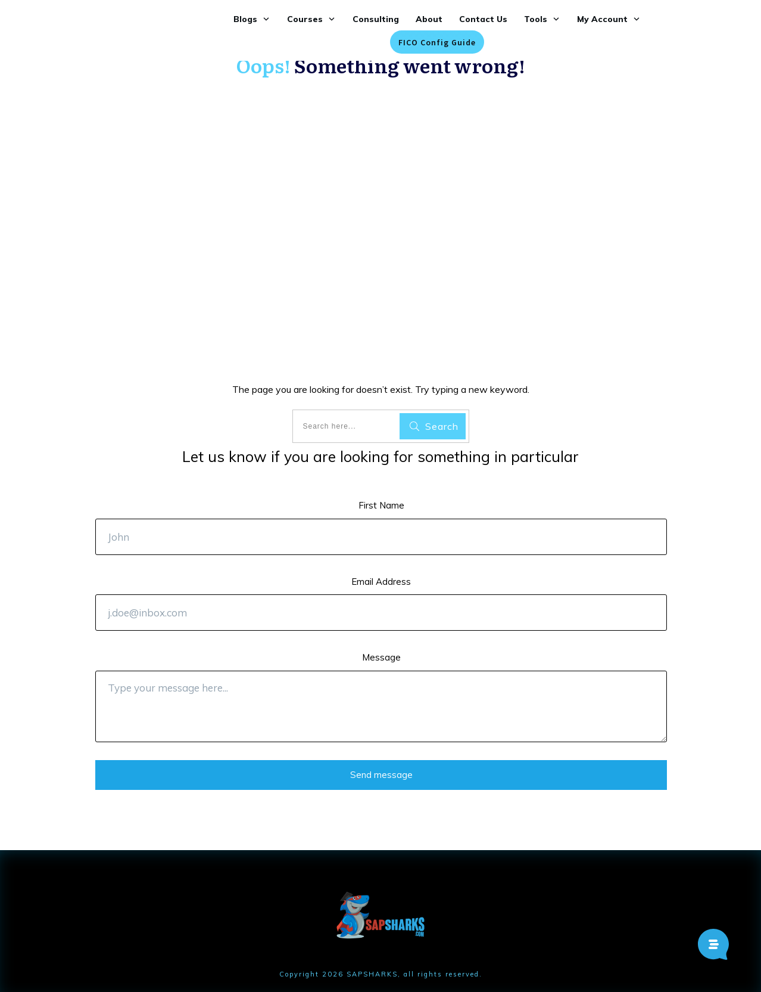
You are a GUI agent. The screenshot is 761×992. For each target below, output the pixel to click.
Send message (381, 774)
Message (381, 657)
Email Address (381, 581)
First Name (381, 505)
